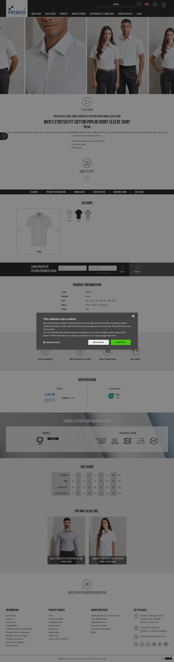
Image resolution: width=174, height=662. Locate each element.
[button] (51, 342)
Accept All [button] (120, 342)
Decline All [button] (98, 342)
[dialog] (87, 331)
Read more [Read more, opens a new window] (112, 335)
